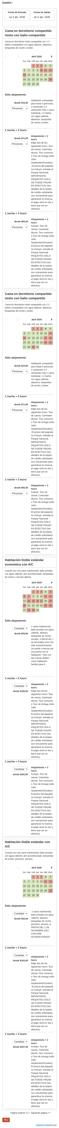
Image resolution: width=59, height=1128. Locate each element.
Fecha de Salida (42, 12)
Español (7, 2)
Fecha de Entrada (17, 12)
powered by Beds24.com (46, 1125)
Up (6, 1120)
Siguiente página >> (41, 1113)
